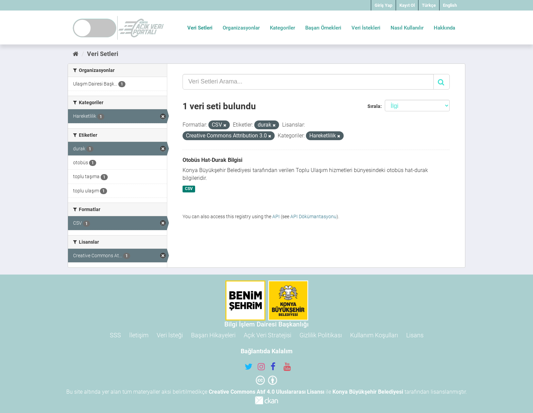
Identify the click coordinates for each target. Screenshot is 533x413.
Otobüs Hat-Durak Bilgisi (212, 160)
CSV (189, 188)
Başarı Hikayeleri (213, 335)
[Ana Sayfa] (76, 53)
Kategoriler (282, 28)
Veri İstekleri (365, 28)
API (276, 216)
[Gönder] (441, 82)
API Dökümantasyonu (313, 216)
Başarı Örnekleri (323, 28)
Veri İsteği (170, 335)
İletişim (139, 335)
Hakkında (444, 28)
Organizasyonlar (241, 28)
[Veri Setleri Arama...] (308, 82)
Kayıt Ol (407, 5)
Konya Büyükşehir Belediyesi (367, 392)
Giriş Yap (383, 5)
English (450, 5)
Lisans (415, 335)
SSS (115, 335)
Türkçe (429, 5)
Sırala (373, 106)
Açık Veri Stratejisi (267, 335)
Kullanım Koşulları (374, 335)
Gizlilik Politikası (320, 335)
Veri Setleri (199, 28)
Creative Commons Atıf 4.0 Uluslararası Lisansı (266, 392)
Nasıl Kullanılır (407, 28)
